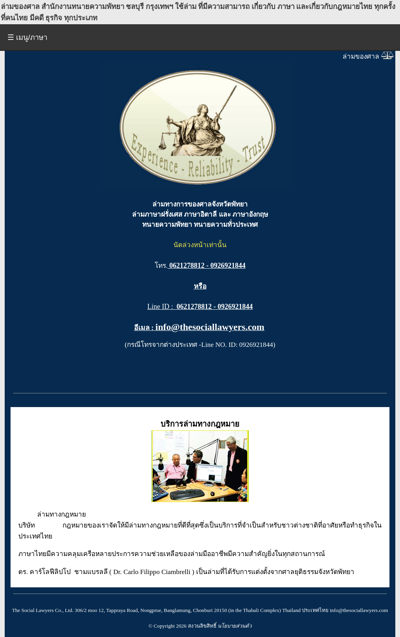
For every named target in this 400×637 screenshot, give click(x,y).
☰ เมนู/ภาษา (27, 37)
